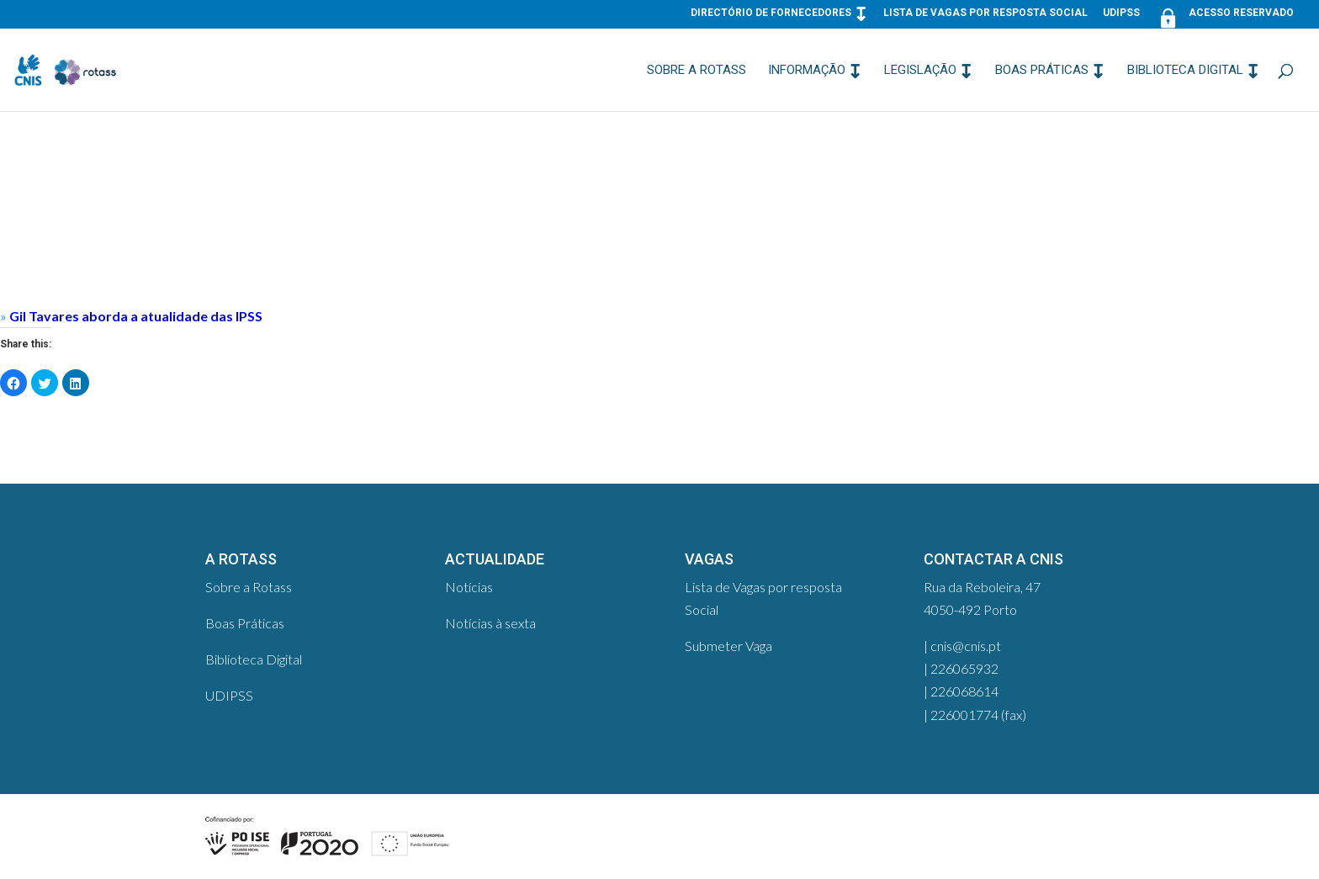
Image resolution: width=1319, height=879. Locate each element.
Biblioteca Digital (1185, 70)
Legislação (920, 70)
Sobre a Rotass (696, 70)
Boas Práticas (1042, 70)
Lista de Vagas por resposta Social (985, 13)
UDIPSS (1121, 13)
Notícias (469, 587)
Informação (806, 70)
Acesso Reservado (1224, 16)
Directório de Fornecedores (771, 13)
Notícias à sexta (490, 623)
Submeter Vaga (728, 646)
